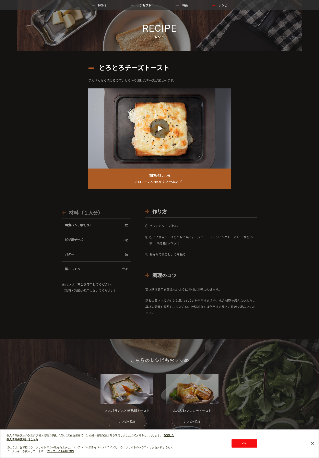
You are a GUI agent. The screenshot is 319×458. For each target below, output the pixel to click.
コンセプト (144, 5)
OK (244, 443)
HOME (102, 5)
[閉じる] (312, 443)
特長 (185, 5)
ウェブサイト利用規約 (60, 451)
